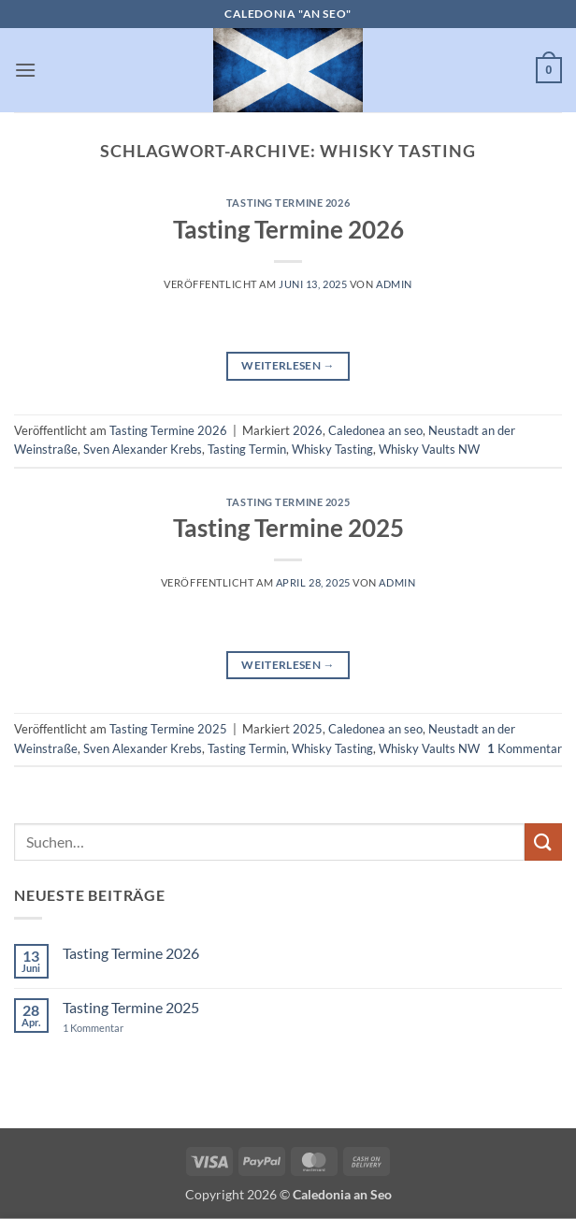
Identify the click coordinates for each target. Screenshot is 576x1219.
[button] (25, 70)
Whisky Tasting (332, 449)
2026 (308, 430)
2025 (308, 728)
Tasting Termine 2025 (288, 502)
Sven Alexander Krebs (142, 449)
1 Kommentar (111, 1028)
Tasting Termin (247, 449)
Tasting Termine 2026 (288, 202)
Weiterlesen (288, 365)
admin (394, 284)
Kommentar (524, 748)
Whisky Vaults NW (429, 449)
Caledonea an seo (375, 430)
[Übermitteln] (543, 841)
